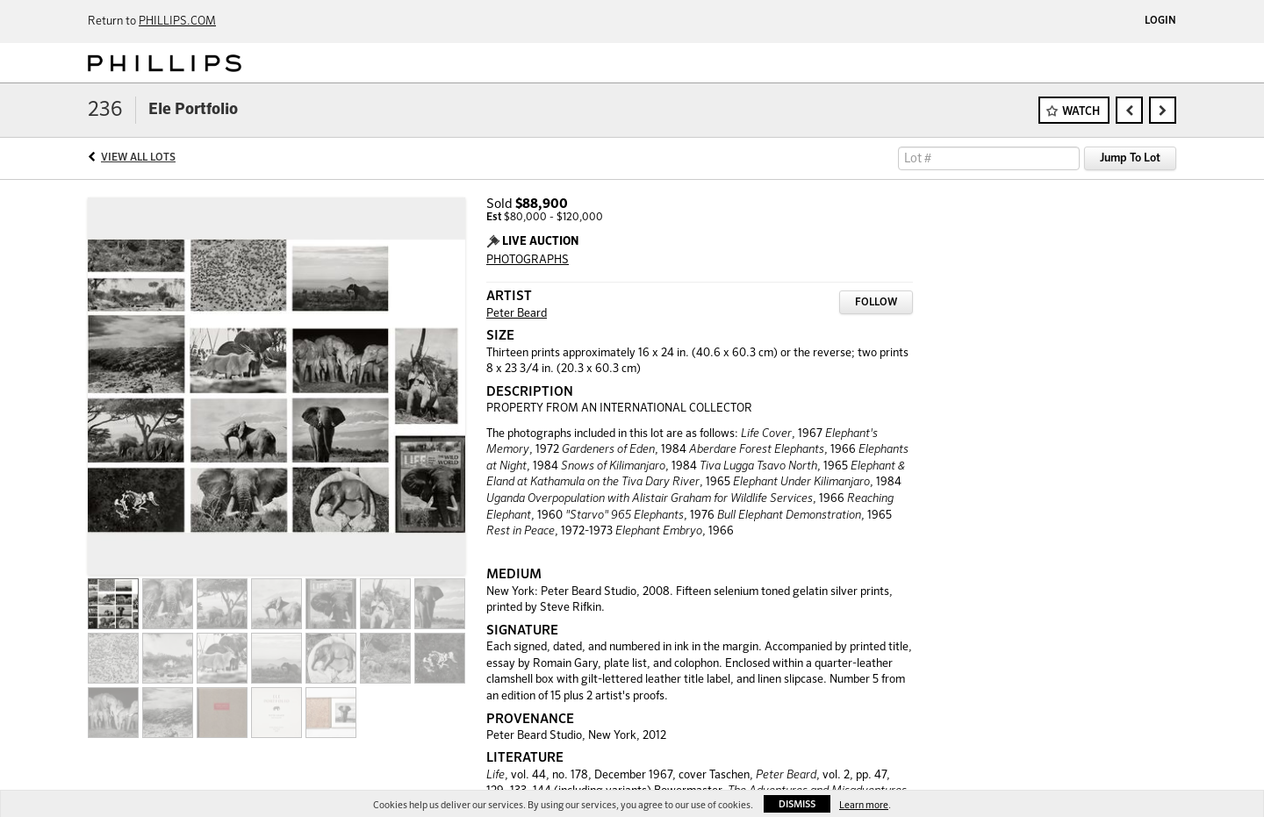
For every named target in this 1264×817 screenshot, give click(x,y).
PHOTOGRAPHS (527, 260)
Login (1160, 21)
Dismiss (797, 804)
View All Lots (138, 158)
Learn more (863, 805)
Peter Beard (516, 313)
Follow (876, 302)
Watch (1081, 112)
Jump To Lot (1130, 158)
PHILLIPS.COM (177, 21)
